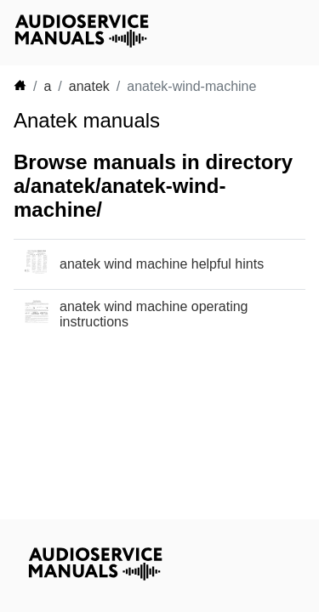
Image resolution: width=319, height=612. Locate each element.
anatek (89, 86)
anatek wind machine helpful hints (162, 264)
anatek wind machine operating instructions (154, 314)
